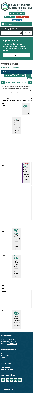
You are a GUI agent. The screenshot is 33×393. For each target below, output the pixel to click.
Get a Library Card (22, 17)
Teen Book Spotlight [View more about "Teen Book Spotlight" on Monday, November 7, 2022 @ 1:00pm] (17, 257)
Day (29, 78)
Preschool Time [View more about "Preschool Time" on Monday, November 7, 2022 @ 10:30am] (17, 118)
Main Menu (8, 24)
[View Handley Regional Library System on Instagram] (7, 380)
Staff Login (5, 367)
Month (21, 75)
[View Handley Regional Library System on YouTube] (20, 380)
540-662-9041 (12, 344)
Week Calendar (13, 68)
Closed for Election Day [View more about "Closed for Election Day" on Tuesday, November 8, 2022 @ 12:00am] (25, 106)
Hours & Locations (16, 13)
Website (15, 29)
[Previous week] (3, 82)
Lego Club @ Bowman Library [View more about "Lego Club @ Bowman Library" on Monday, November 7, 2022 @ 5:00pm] (17, 312)
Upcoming (8, 75)
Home (3, 68)
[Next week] (30, 82)
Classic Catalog (7, 369)
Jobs (3, 358)
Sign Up (16, 55)
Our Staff (4, 353)
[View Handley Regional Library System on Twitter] (11, 380)
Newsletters (9, 17)
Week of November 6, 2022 (16, 82)
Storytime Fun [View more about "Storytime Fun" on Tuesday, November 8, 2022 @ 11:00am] (26, 165)
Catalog (6, 29)
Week (28, 75)
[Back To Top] (16, 389)
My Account (17, 20)
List (15, 75)
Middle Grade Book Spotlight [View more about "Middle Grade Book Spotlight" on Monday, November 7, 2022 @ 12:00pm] (17, 231)
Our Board (5, 355)
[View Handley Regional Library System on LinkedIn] (15, 380)
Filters (7, 71)
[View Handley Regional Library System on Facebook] (3, 380)
